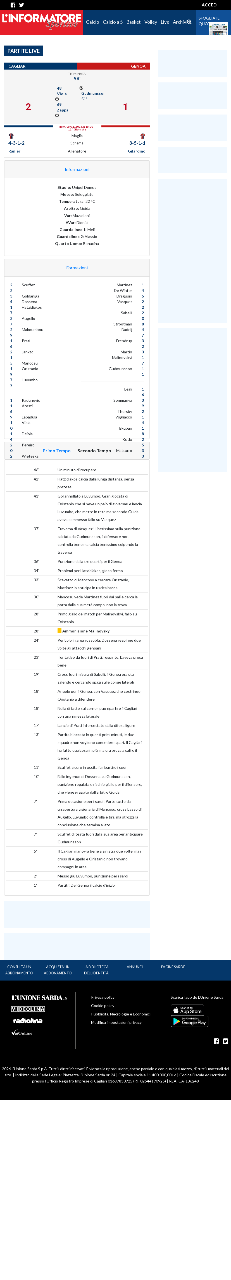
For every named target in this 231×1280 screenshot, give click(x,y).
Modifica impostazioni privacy (116, 1022)
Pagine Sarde (173, 967)
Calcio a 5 (113, 22)
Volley (150, 22)
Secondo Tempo (94, 450)
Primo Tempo (57, 450)
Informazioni (77, 169)
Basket (134, 22)
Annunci (135, 967)
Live (165, 22)
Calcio (92, 22)
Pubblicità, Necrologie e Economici (121, 1014)
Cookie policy (102, 1005)
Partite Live (24, 51)
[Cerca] (189, 22)
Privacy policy (103, 997)
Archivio (181, 22)
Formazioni (77, 267)
